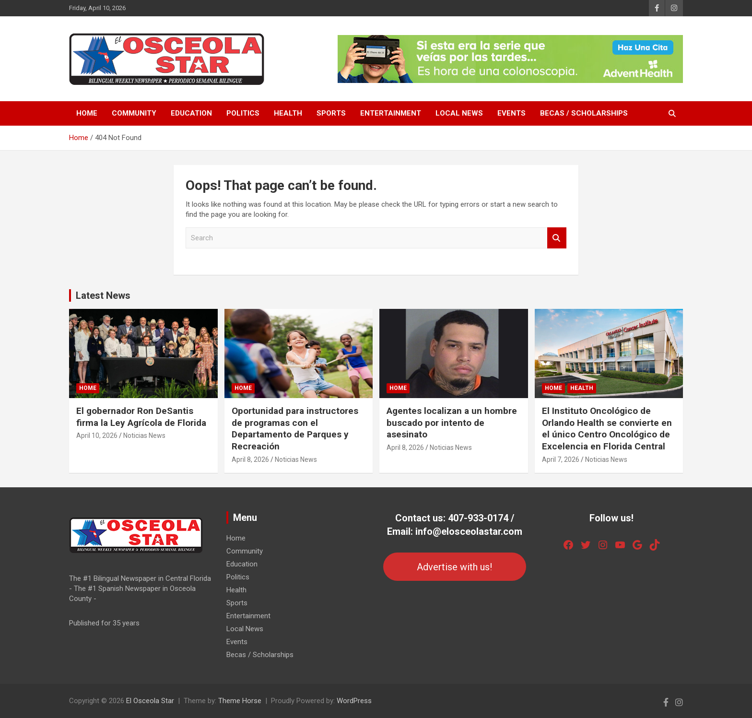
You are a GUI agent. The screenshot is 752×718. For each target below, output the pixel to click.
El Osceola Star (150, 700)
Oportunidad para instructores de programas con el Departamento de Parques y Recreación (295, 428)
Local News (459, 113)
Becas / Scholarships (584, 113)
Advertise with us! (454, 567)
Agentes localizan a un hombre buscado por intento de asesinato (452, 422)
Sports (331, 113)
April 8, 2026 (250, 459)
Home (86, 113)
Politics (242, 113)
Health (288, 113)
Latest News (103, 295)
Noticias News (144, 435)
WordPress (354, 700)
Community (134, 113)
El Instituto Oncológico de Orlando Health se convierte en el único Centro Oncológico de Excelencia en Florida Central (607, 428)
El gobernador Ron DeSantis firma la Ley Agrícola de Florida (141, 416)
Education (191, 113)
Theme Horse (239, 700)
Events (511, 113)
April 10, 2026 (97, 435)
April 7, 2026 (560, 459)
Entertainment (390, 113)
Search (556, 238)
